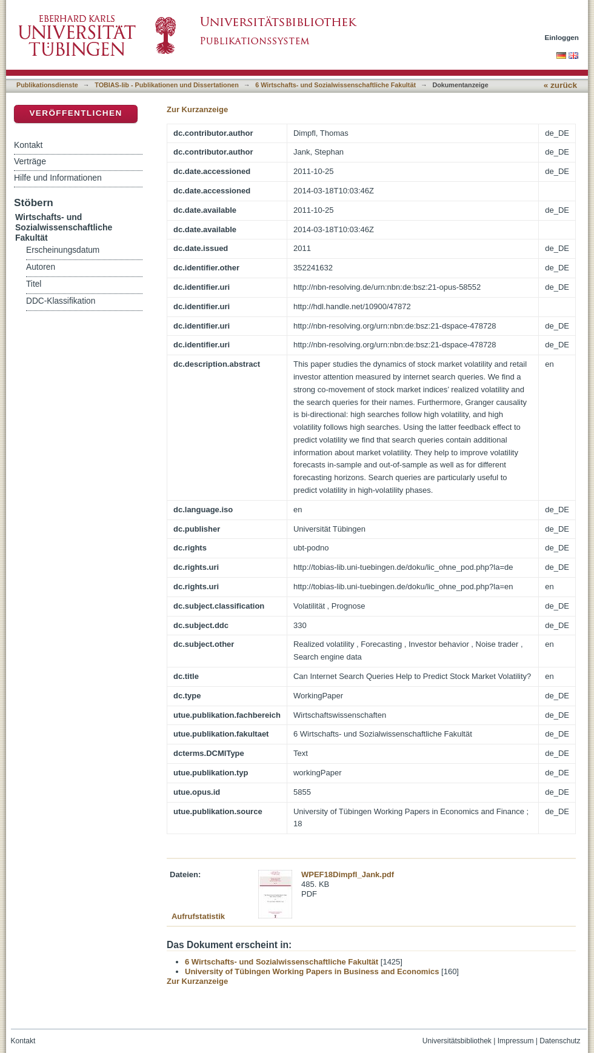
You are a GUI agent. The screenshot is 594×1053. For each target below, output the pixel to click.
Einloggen (562, 37)
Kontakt (28, 145)
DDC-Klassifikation (60, 301)
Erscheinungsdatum (62, 250)
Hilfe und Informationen (58, 177)
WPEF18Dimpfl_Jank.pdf (347, 874)
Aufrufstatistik (198, 916)
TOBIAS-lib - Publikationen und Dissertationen (167, 85)
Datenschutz (559, 1041)
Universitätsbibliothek (457, 1041)
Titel (33, 284)
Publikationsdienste (47, 85)
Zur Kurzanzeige (197, 109)
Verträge (30, 161)
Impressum (516, 1041)
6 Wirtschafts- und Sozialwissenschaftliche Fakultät (335, 85)
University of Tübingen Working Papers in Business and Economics (312, 971)
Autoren (40, 267)
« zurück (560, 85)
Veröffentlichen (75, 113)
